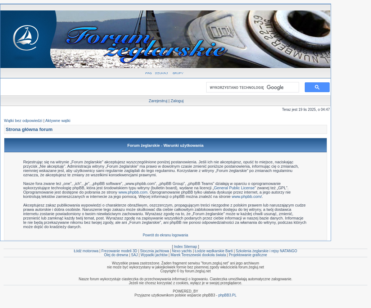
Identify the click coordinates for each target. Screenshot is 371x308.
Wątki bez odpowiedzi (23, 120)
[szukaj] (251, 87)
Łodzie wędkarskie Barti (214, 251)
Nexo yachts (182, 251)
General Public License (234, 188)
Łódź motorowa (86, 251)
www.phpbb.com (133, 192)
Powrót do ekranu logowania (165, 235)
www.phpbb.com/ (247, 196)
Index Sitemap (185, 247)
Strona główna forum (29, 129)
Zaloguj (177, 101)
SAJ (134, 255)
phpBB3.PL (227, 295)
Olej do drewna (116, 255)
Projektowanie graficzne (248, 255)
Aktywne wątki (58, 120)
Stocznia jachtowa (154, 251)
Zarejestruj (158, 101)
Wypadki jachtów (154, 255)
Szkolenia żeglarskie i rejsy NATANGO (266, 251)
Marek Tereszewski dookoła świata (198, 255)
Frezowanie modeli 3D (119, 251)
